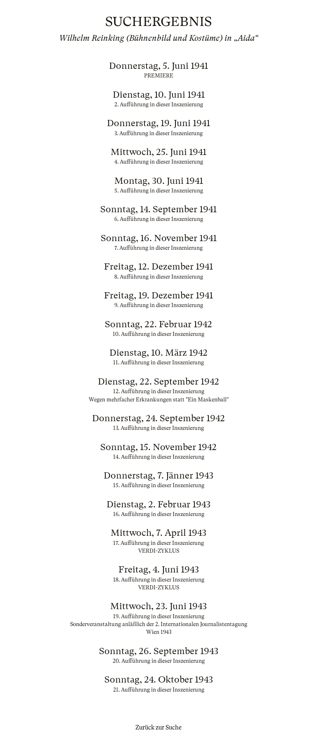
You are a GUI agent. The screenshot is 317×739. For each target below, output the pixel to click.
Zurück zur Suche (158, 727)
